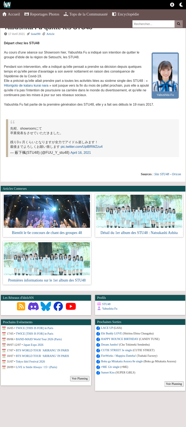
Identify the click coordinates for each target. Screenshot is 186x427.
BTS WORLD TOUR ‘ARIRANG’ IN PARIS (42, 350)
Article (50, 34)
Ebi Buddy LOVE (111, 333)
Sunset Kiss (108, 372)
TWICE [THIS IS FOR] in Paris (34, 328)
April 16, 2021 (81, 152)
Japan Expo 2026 (33, 344)
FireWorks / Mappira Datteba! (118, 355)
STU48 (106, 304)
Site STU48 (161, 174)
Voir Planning (174, 383)
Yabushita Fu (109, 308)
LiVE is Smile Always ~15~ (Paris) (36, 367)
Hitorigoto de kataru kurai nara (26, 85)
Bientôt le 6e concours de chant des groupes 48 (47, 233)
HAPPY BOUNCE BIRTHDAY (119, 339)
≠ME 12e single (110, 367)
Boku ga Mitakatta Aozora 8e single (122, 361)
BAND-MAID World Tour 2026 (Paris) (39, 339)
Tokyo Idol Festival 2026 (30, 361)
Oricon (176, 174)
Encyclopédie (125, 14)
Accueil (11, 14)
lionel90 (35, 34)
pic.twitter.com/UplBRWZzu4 (81, 146)
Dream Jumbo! (109, 344)
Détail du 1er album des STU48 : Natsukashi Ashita (139, 233)
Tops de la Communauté (86, 14)
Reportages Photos (41, 14)
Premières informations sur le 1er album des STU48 (47, 280)
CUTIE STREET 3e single (116, 350)
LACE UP (107, 327)
